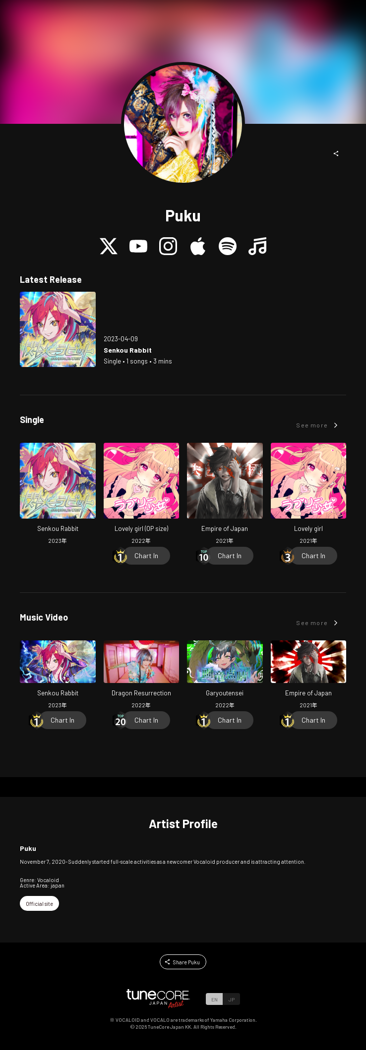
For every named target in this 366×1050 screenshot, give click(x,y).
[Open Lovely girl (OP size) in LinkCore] (142, 495)
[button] (336, 153)
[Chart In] (146, 556)
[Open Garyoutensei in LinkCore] (225, 675)
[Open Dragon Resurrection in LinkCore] (142, 675)
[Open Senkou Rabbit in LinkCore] (58, 330)
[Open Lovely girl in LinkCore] (309, 495)
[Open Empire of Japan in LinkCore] (225, 495)
